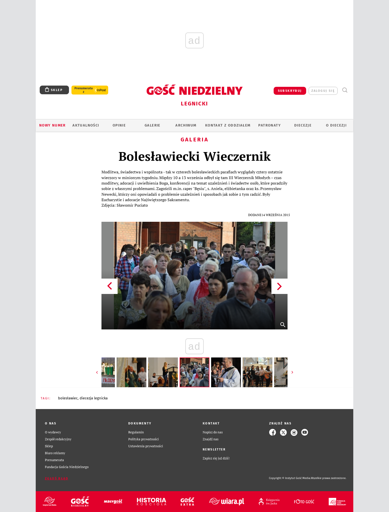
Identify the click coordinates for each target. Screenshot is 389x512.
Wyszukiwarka (344, 90)
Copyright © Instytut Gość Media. (290, 478)
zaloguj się (323, 91)
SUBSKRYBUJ (290, 91)
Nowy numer (52, 125)
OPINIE (119, 125)
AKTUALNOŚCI (85, 125)
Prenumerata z (83, 90)
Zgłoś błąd (56, 478)
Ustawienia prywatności (145, 446)
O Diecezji (336, 125)
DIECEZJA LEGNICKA (94, 398)
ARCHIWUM (185, 125)
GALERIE (153, 125)
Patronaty (269, 125)
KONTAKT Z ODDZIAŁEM (228, 125)
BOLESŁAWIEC (68, 398)
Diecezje (303, 125)
